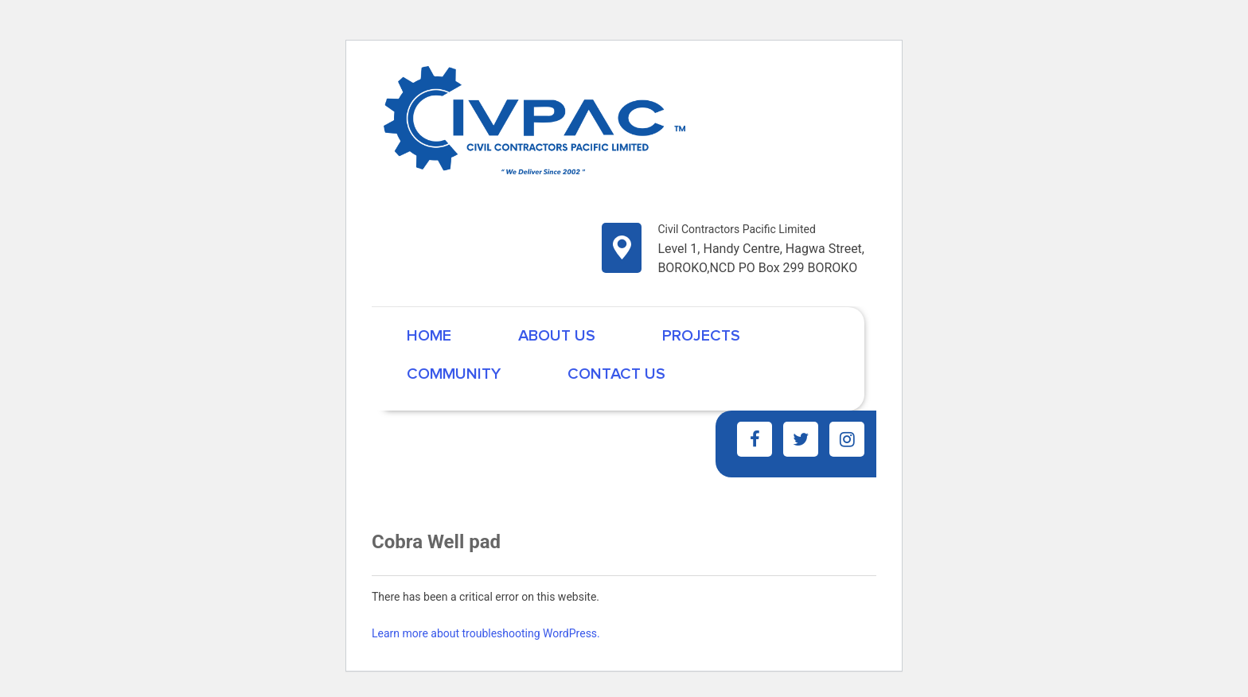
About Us (556, 336)
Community (454, 374)
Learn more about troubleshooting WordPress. (486, 633)
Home (429, 336)
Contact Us (616, 374)
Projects (701, 336)
